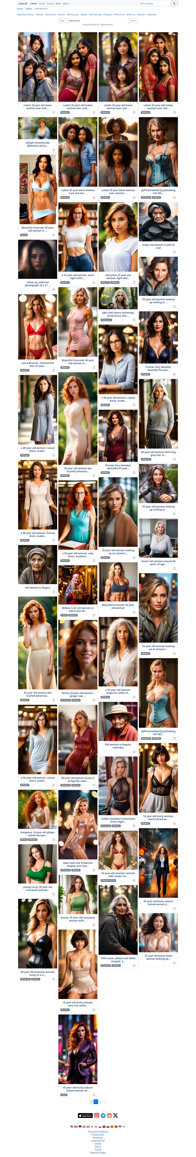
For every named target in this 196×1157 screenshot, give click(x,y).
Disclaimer (98, 1137)
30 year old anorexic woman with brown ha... (118, 874)
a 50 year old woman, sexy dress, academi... (78, 555)
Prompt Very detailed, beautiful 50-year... (158, 368)
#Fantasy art (73, 14)
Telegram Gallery (98, 1152)
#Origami (107, 14)
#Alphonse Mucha (25, 14)
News (58, 3)
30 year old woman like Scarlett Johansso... (37, 694)
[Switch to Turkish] (116, 1126)
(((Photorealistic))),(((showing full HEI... (158, 191)
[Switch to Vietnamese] (124, 1126)
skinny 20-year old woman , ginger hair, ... (78, 694)
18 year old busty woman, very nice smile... (77, 1004)
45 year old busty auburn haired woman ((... (158, 903)
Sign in (98, 1146)
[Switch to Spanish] (112, 1126)
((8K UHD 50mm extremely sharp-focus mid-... (118, 314)
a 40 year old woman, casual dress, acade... (37, 449)
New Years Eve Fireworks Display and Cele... (78, 864)
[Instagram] (96, 1115)
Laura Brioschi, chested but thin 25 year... (37, 364)
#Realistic (152, 14)
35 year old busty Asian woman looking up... (158, 957)
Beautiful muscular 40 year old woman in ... (38, 229)
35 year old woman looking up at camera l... (118, 552)
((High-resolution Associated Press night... (118, 820)
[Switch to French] (76, 1126)
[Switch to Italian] (88, 1126)
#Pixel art (130, 14)
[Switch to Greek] (84, 1126)
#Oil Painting (95, 14)
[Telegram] (103, 1115)
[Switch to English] (72, 1126)
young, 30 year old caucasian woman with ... (78, 919)
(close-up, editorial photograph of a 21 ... (37, 284)
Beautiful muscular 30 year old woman (118, 606)
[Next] (104, 1101)
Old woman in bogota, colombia (118, 746)
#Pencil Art (119, 14)
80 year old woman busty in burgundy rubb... (78, 779)
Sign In (66, 3)
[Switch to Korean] (96, 1126)
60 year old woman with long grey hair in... (158, 453)
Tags (62, 20)
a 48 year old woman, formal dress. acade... (38, 534)
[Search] (154, 3)
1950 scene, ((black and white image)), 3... (118, 960)
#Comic (61, 14)
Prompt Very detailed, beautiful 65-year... (118, 467)
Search (133, 20)
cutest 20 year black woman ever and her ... (77, 191)
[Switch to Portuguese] (104, 1126)
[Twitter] (115, 1115)
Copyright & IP (98, 1140)
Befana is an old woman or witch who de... (78, 609)
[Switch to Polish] (100, 1126)
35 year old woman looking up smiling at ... (158, 301)
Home (20, 8)
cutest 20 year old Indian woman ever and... (78, 106)
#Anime (39, 14)
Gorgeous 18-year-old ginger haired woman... (37, 834)
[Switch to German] (80, 1126)
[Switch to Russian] (108, 1126)
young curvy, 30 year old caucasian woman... (37, 888)
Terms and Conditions (98, 1131)
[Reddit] (109, 1115)
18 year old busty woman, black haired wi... (158, 817)
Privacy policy (98, 1134)
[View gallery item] (53, 112)
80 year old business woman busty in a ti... (37, 973)
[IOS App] (85, 1115)
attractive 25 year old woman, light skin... (118, 276)
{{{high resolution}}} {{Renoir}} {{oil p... (38, 144)
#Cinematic (50, 14)
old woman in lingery (37, 587)
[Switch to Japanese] (92, 1126)
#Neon (84, 14)
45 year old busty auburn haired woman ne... (78, 1089)
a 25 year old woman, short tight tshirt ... (78, 276)
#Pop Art (141, 14)
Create (42, 3)
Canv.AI (22, 3)
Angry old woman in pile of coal (158, 246)
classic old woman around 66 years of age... (158, 562)
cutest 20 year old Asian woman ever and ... (38, 106)
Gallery (33, 3)
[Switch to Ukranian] (120, 1126)
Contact (98, 1143)
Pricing (50, 3)
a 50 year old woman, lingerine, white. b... (118, 691)
